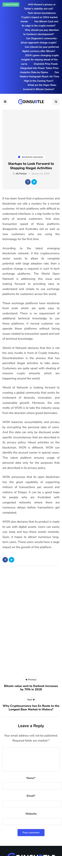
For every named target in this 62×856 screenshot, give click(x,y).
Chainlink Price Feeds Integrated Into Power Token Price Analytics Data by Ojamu (39, 68)
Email (31, 796)
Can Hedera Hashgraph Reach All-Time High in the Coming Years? (39, 77)
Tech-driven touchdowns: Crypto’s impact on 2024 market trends (39, 17)
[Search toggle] (56, 101)
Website (31, 814)
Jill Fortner (21, 173)
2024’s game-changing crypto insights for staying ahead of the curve (40, 60)
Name (31, 778)
